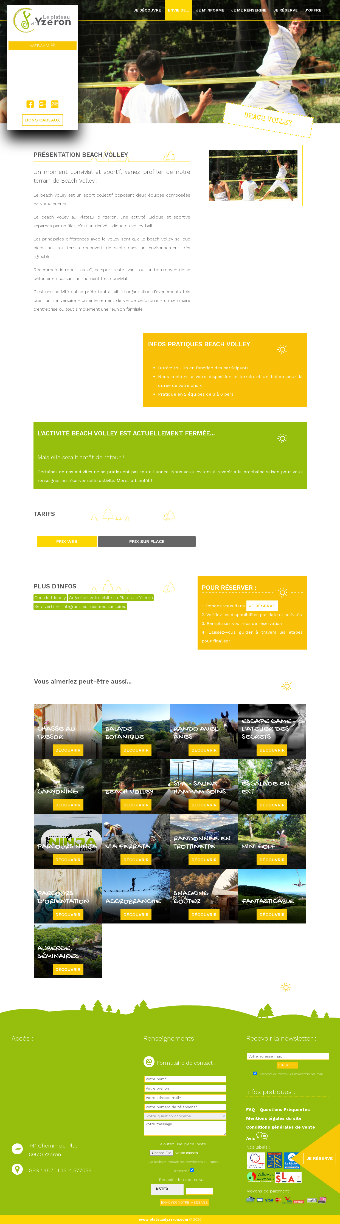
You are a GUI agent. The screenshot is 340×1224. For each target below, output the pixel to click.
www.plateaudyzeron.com (163, 1219)
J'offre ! (314, 10)
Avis (257, 1138)
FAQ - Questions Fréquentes (278, 1109)
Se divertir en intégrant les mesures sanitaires (80, 606)
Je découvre (147, 10)
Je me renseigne (248, 10)
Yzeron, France (43, 75)
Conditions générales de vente (280, 1127)
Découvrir (67, 750)
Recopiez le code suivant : (184, 1179)
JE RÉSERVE (262, 605)
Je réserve (285, 10)
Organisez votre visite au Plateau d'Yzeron (111, 597)
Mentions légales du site (274, 1118)
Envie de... (178, 10)
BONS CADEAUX (42, 120)
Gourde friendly (50, 597)
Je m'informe (210, 10)
